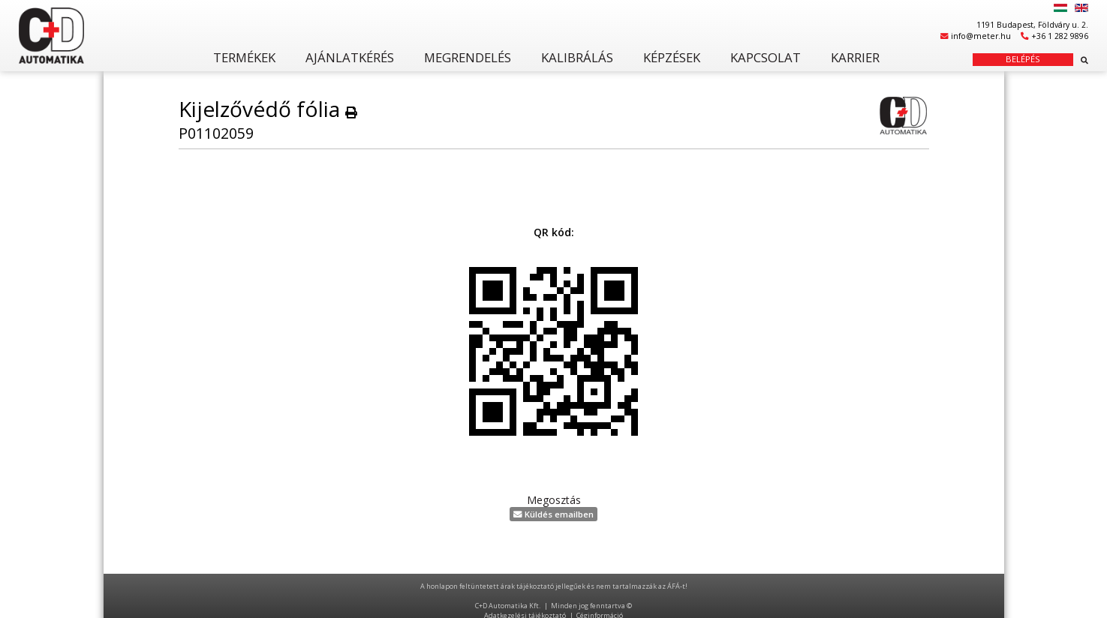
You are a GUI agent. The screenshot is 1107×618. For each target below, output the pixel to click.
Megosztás (554, 500)
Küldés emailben (553, 514)
